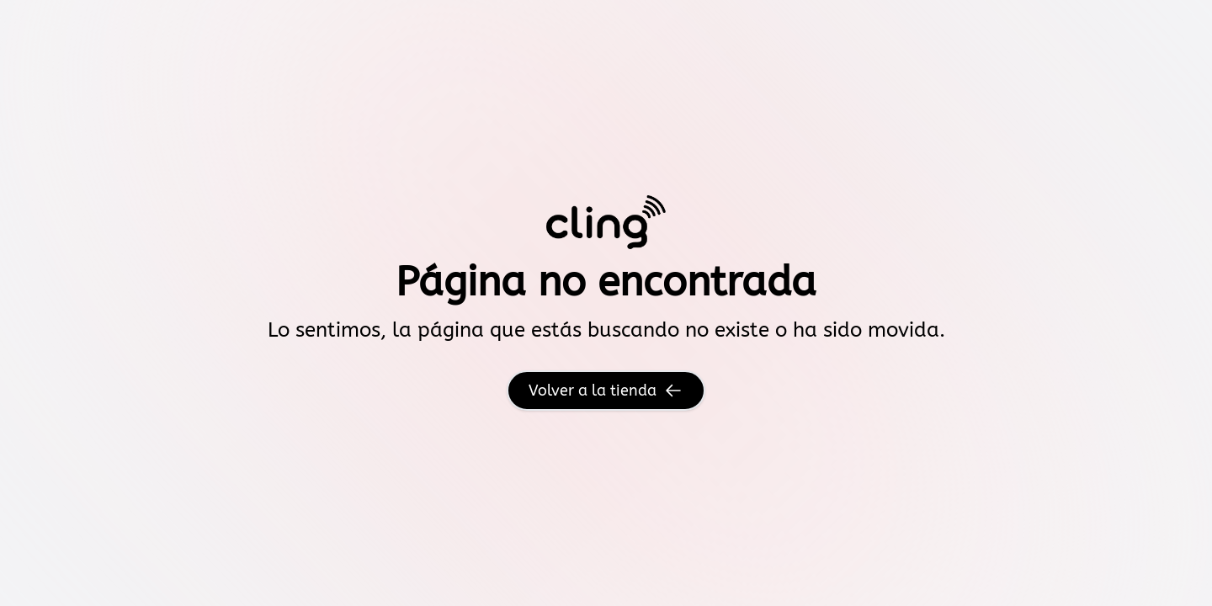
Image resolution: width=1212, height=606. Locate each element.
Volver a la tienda (606, 390)
